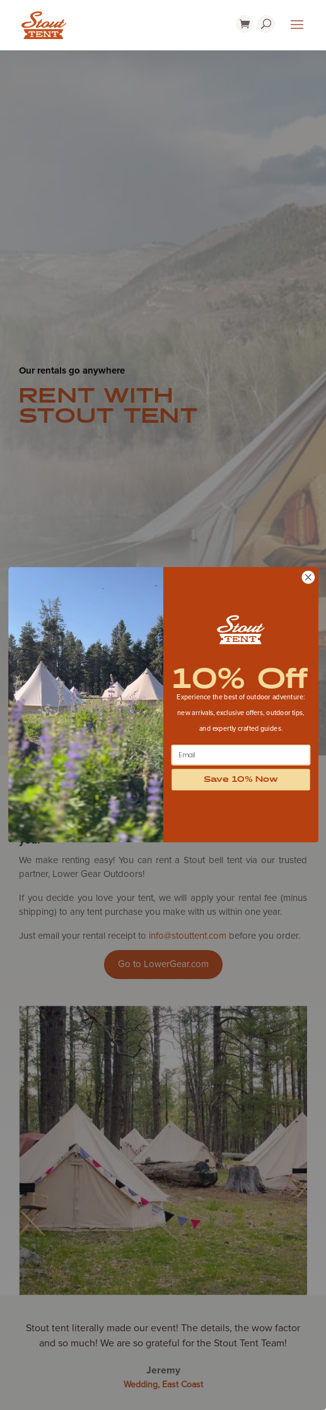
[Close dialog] (308, 577)
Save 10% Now (240, 780)
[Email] (241, 755)
